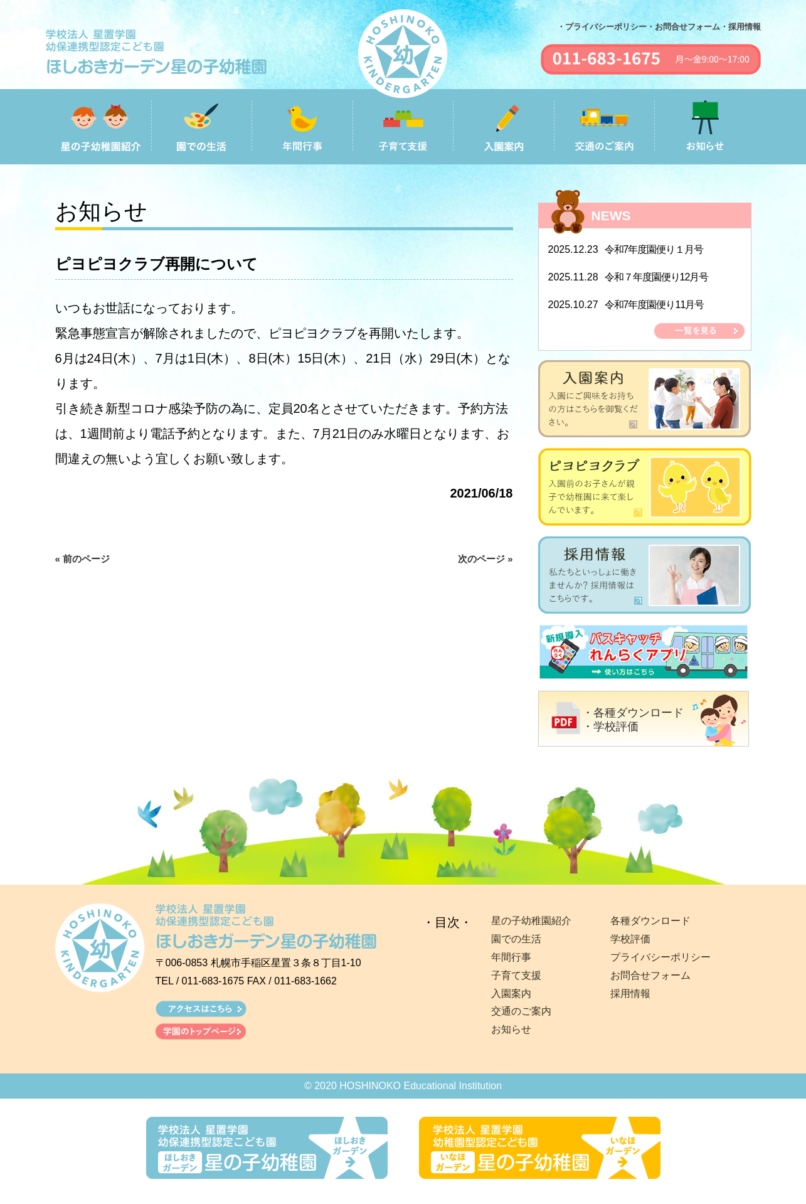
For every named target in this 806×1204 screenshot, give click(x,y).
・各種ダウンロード (633, 712)
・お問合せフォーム (683, 26)
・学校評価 (610, 726)
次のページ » (485, 558)
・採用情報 (740, 26)
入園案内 (511, 993)
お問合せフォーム (650, 975)
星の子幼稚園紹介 (531, 920)
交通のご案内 (521, 1011)
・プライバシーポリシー (602, 26)
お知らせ (511, 1029)
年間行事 (511, 957)
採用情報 (630, 993)
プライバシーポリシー (660, 957)
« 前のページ (82, 558)
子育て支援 (516, 975)
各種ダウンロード (650, 920)
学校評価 (630, 939)
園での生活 (516, 939)
